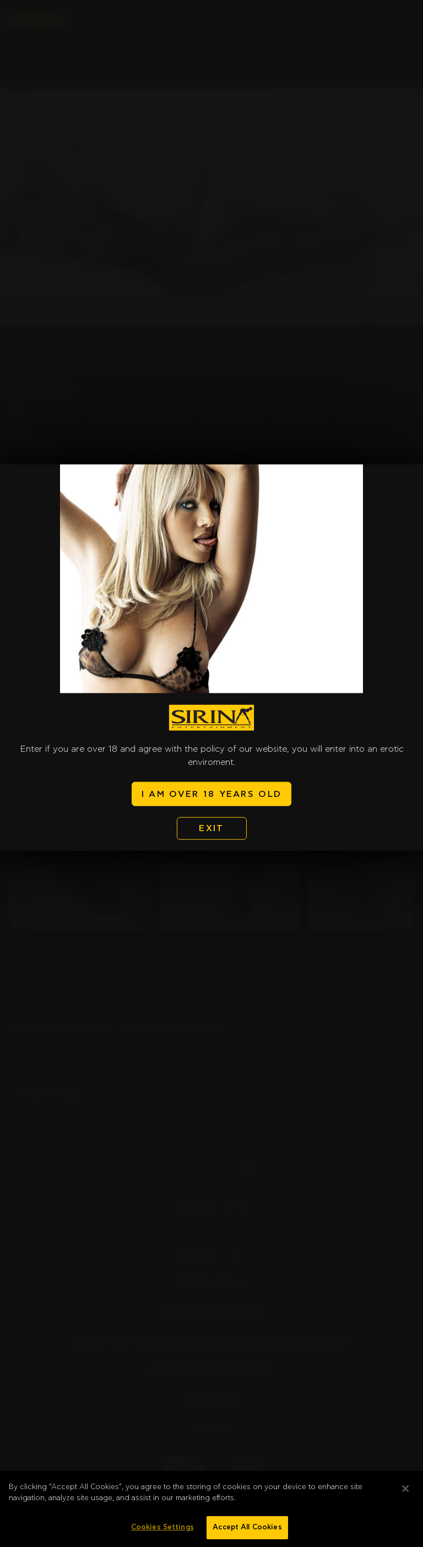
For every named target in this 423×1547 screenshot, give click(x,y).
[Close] (405, 1493)
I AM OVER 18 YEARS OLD (211, 793)
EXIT (211, 828)
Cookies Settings (162, 1531)
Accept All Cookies (247, 1531)
